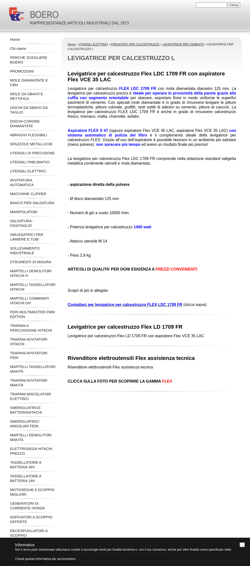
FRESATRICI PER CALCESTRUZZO (135, 44)
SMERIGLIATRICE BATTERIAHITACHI (26, 410)
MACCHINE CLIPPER (28, 194)
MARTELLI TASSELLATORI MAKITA (32, 369)
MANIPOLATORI (23, 212)
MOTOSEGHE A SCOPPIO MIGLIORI (32, 492)
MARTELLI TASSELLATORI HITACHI (32, 287)
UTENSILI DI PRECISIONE (32, 153)
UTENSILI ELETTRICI (93, 44)
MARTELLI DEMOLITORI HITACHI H (31, 273)
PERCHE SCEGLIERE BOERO (28, 59)
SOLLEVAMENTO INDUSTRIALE (25, 250)
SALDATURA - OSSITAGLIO (22, 223)
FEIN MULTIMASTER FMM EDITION (32, 314)
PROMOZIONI (22, 71)
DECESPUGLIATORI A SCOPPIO (29, 533)
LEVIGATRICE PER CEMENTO (183, 44)
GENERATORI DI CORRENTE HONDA (27, 505)
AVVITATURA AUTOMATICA (22, 182)
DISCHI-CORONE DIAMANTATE (25, 123)
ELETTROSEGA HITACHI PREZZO (31, 451)
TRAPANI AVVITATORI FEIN (28, 355)
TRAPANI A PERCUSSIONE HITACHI (31, 328)
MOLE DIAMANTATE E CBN (29, 82)
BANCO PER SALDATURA (32, 203)
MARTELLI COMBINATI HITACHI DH (29, 300)
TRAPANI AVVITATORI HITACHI (28, 341)
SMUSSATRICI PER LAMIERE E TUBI (26, 236)
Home (71, 44)
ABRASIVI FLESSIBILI (28, 135)
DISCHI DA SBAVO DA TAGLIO (29, 109)
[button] (242, 545)
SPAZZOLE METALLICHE (31, 144)
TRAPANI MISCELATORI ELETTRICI (30, 396)
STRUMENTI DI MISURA (30, 262)
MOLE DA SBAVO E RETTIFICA (26, 96)
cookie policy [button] (25, 554)
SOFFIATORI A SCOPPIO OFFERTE (31, 519)
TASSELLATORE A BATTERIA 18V (25, 478)
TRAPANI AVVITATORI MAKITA (28, 382)
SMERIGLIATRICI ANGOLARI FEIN (24, 423)
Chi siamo (18, 48)
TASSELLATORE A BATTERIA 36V (25, 464)
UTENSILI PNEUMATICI (30, 162)
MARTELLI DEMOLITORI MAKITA (31, 437)
